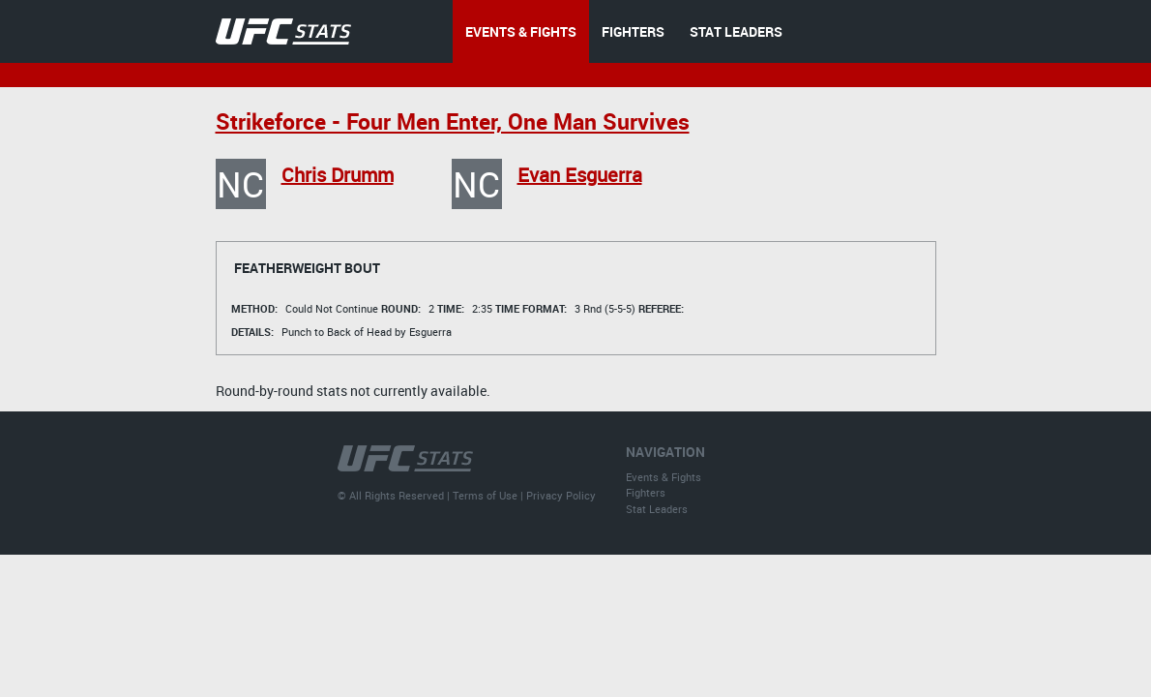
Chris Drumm (337, 175)
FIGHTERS (633, 31)
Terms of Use (485, 495)
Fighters (645, 492)
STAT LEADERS (736, 31)
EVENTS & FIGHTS (520, 31)
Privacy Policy (561, 495)
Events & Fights (663, 477)
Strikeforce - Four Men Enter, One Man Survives (453, 121)
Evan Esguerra (579, 175)
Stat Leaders (657, 508)
